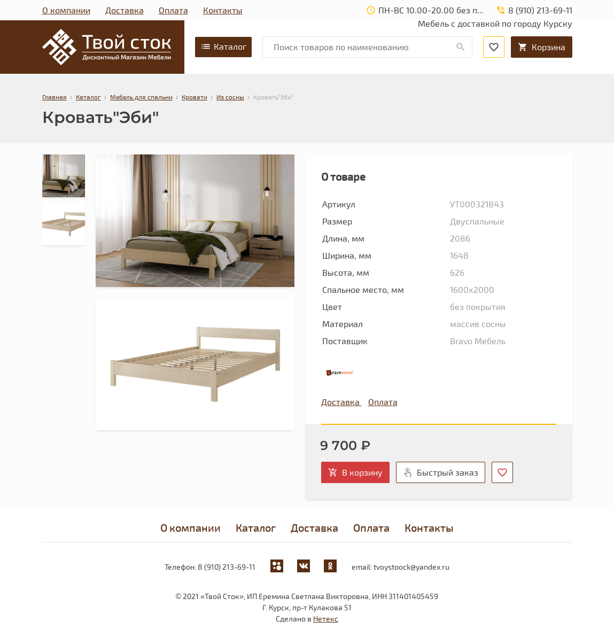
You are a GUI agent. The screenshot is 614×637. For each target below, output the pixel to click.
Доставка (124, 10)
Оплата (173, 10)
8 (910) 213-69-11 (226, 566)
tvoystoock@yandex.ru (411, 566)
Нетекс (325, 618)
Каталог (223, 46)
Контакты (223, 10)
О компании (66, 10)
